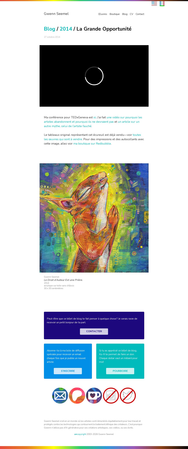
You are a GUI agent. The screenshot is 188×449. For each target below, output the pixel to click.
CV (131, 14)
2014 (66, 28)
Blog (124, 14)
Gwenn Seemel (56, 13)
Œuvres (102, 14)
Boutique (115, 14)
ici (95, 117)
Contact (140, 14)
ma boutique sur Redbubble (92, 144)
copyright (80, 434)
